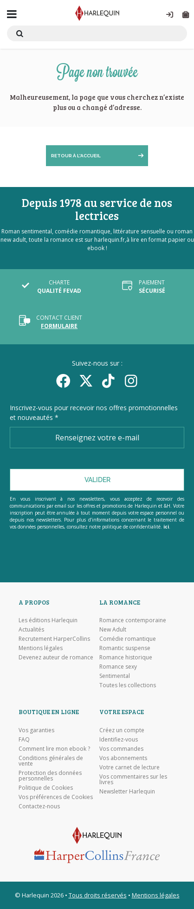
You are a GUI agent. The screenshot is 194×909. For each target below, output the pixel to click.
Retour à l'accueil (76, 155)
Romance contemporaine (132, 620)
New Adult (112, 629)
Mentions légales (41, 648)
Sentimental (114, 676)
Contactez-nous (39, 806)
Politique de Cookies (46, 788)
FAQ (24, 739)
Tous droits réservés (98, 895)
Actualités (31, 629)
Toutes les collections (127, 685)
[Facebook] (63, 380)
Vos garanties (36, 730)
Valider (97, 480)
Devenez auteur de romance (56, 657)
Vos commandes (121, 749)
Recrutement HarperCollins (54, 639)
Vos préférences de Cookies (56, 797)
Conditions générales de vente (51, 761)
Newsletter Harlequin (127, 791)
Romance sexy (118, 667)
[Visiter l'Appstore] (97, 550)
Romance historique (125, 657)
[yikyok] (108, 380)
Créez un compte (121, 730)
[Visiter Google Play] (97, 562)
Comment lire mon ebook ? (54, 749)
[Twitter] (86, 380)
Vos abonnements (123, 758)
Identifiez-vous (118, 739)
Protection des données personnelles (50, 775)
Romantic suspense (124, 648)
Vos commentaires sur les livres (133, 779)
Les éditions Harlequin (48, 620)
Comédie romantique (127, 639)
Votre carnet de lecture (129, 767)
